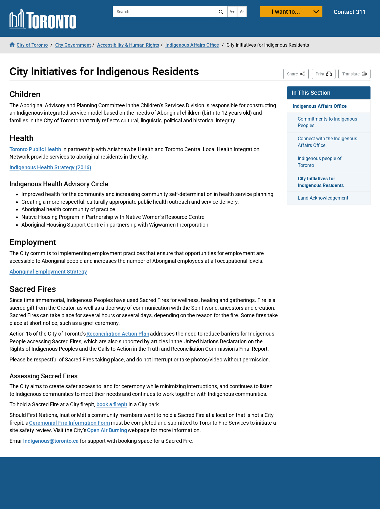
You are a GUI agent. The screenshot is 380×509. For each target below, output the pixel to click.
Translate (351, 74)
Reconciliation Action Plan (117, 333)
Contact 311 (350, 12)
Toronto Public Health (35, 149)
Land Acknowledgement (323, 198)
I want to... (286, 11)
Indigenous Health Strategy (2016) (50, 167)
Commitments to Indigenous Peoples (327, 122)
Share (298, 73)
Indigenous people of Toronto (320, 162)
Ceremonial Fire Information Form (69, 422)
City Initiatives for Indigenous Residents (321, 182)
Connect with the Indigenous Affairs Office (327, 142)
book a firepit (111, 404)
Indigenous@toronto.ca (51, 440)
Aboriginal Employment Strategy (48, 271)
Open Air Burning (107, 430)
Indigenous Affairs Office (320, 106)
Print (320, 74)
